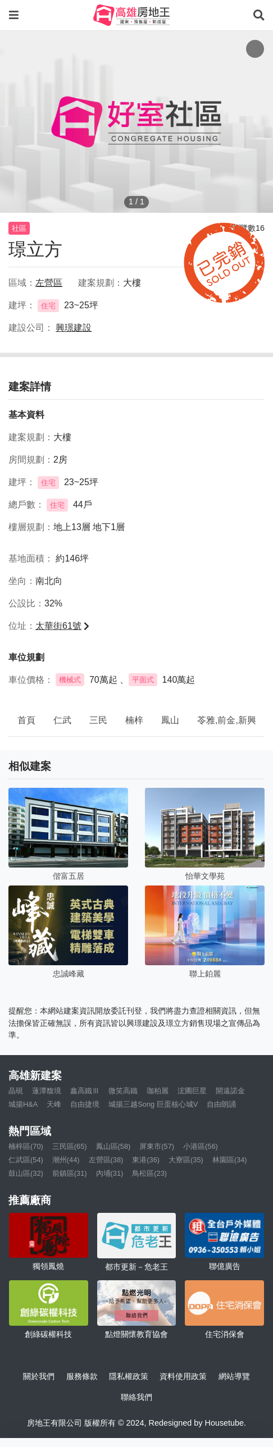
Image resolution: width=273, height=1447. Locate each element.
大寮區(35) (186, 1160)
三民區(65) (69, 1146)
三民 (98, 720)
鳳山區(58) (113, 1146)
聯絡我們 (136, 1397)
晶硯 (15, 1091)
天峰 (54, 1104)
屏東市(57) (156, 1146)
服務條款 (82, 1376)
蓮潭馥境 (46, 1091)
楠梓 (134, 720)
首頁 (26, 720)
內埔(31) (110, 1173)
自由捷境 (84, 1104)
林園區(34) (229, 1160)
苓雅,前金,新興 (226, 720)
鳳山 (170, 720)
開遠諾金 (230, 1091)
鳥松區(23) (149, 1173)
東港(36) (146, 1160)
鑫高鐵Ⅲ (84, 1091)
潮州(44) (66, 1160)
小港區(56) (200, 1146)
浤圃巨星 (192, 1091)
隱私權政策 (128, 1376)
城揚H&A (23, 1104)
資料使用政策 (183, 1376)
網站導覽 (234, 1376)
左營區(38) (106, 1160)
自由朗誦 (221, 1104)
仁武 (62, 720)
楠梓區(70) (25, 1146)
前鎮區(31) (69, 1173)
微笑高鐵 (123, 1091)
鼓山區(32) (25, 1173)
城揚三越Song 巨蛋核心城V (153, 1104)
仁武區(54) (25, 1160)
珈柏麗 (158, 1091)
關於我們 (38, 1376)
